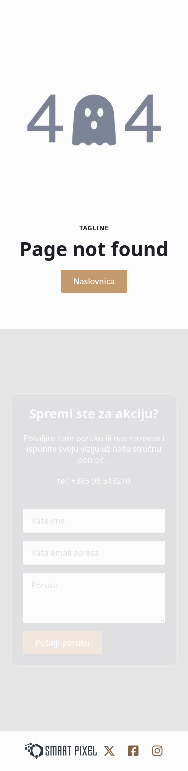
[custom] (109, 751)
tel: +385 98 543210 (94, 480)
